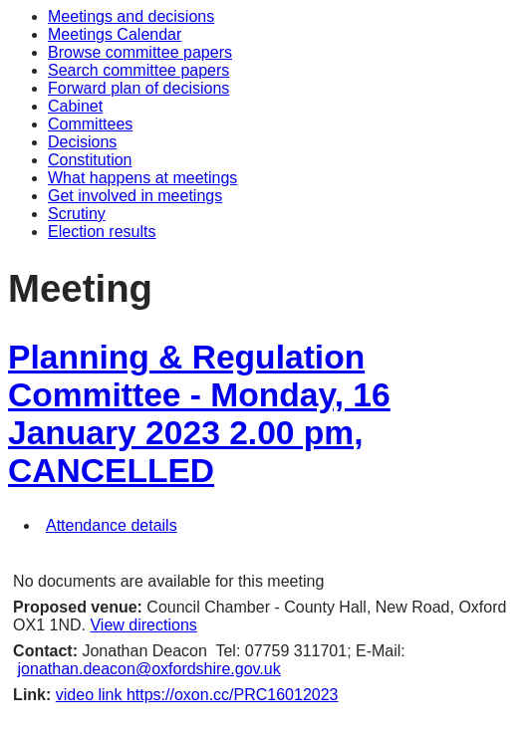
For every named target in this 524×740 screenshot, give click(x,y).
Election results (102, 231)
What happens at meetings (142, 177)
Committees (90, 124)
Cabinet (75, 106)
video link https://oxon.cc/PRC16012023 (197, 694)
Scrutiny (77, 213)
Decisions (82, 141)
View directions (143, 625)
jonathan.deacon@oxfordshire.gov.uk (149, 668)
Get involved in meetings (135, 195)
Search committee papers (138, 70)
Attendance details (111, 525)
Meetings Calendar (114, 34)
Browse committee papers (140, 52)
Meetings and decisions (131, 16)
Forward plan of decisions (138, 88)
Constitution (90, 159)
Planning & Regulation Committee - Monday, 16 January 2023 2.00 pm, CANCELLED (199, 414)
